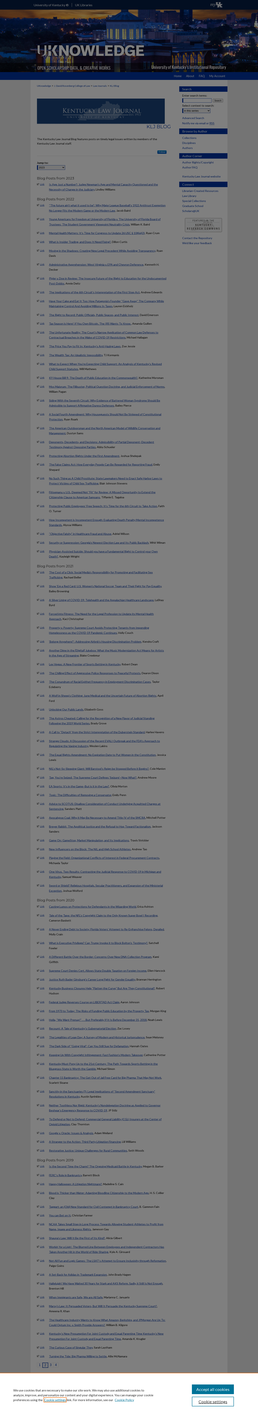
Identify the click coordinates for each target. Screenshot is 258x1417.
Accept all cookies (212, 1389)
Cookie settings (55, 1400)
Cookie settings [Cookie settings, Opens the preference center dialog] (213, 1401)
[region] (129, 1395)
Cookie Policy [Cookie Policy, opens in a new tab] (124, 1400)
